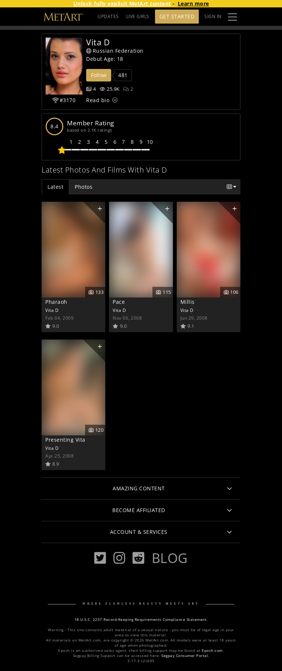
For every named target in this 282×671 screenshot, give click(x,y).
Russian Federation (115, 50)
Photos (83, 186)
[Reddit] (138, 558)
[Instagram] (119, 558)
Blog (170, 558)
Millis (187, 301)
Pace (119, 301)
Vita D (52, 310)
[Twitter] (100, 558)
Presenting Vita (65, 439)
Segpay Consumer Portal (184, 655)
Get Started (177, 16)
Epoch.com (212, 650)
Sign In (213, 16)
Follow (98, 75)
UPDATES (108, 16)
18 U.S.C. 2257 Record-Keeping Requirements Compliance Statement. (141, 619)
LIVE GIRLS (137, 16)
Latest (55, 186)
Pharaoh (56, 301)
